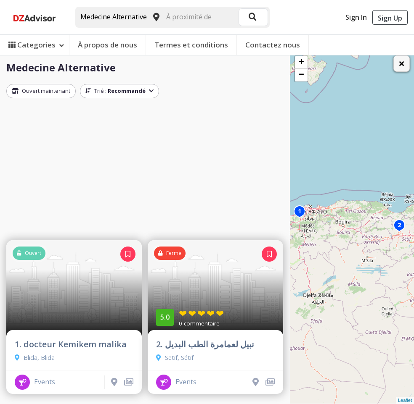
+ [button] (301, 62)
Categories (36, 45)
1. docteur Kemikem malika (71, 344)
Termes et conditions (191, 45)
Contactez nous (272, 45)
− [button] (301, 75)
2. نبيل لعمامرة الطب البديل (205, 344)
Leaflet (405, 400)
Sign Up (390, 18)
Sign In (356, 17)
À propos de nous (107, 45)
